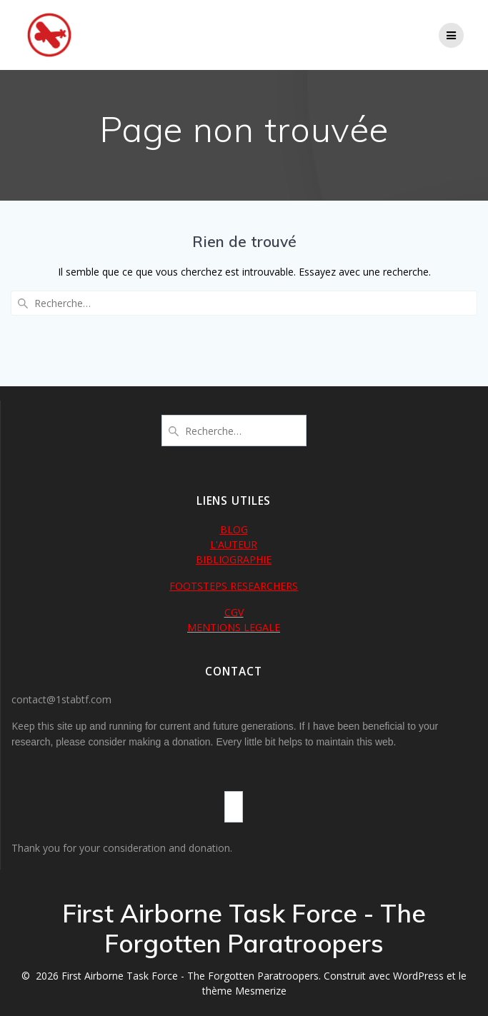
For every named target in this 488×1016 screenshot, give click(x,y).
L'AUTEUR (233, 544)
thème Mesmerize (244, 990)
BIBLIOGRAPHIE (234, 559)
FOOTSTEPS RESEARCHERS (233, 586)
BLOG (234, 529)
